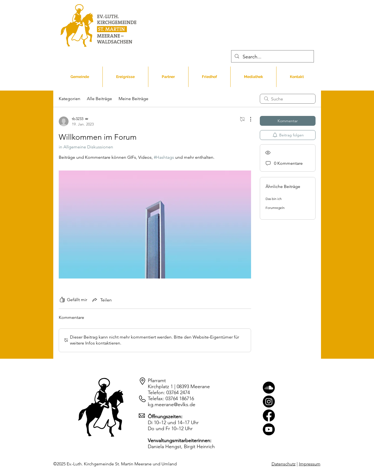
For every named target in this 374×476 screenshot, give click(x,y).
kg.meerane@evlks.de (171, 405)
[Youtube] (269, 429)
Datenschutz (284, 463)
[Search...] (272, 57)
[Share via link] (102, 300)
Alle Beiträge (99, 98)
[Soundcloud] (269, 388)
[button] (125, 77)
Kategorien (69, 98)
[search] (288, 99)
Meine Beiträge (133, 98)
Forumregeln (275, 208)
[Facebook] (269, 415)
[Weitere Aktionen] (248, 119)
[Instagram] (269, 402)
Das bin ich (274, 199)
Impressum (309, 463)
